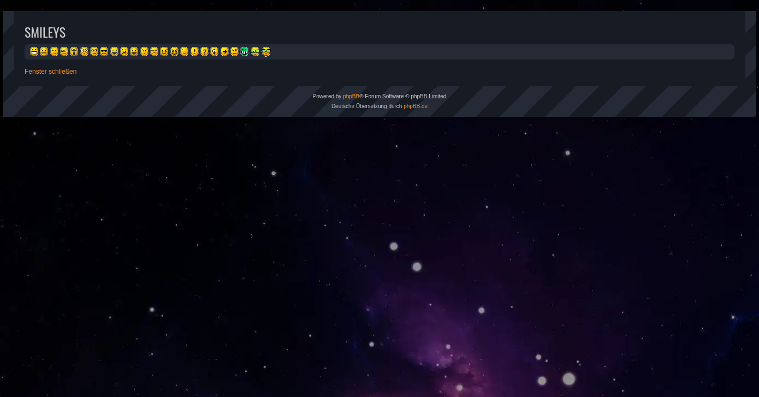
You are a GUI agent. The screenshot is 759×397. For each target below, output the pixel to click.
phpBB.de (416, 106)
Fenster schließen (50, 71)
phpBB (351, 96)
